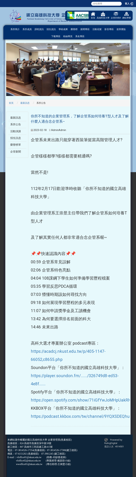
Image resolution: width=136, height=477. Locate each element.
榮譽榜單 (15, 144)
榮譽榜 (74, 29)
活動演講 (15, 131)
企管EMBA (116, 15)
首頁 (93, 15)
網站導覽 (126, 15)
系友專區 (79, 36)
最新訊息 (25, 103)
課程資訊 (39, 29)
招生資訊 (51, 29)
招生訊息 (15, 138)
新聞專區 (85, 29)
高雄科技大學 (103, 15)
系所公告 (15, 124)
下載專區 (55, 36)
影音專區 (109, 29)
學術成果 (63, 29)
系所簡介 (15, 29)
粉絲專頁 (67, 36)
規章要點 (121, 29)
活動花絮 (97, 29)
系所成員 (27, 29)
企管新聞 (15, 151)
